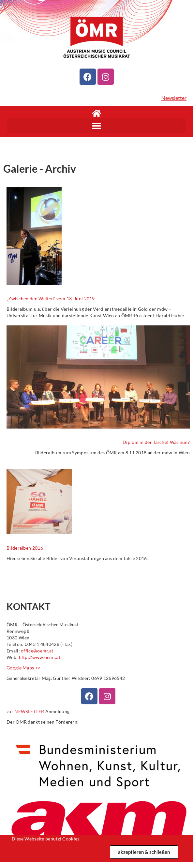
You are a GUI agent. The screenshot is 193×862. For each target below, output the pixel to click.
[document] (96, 431)
